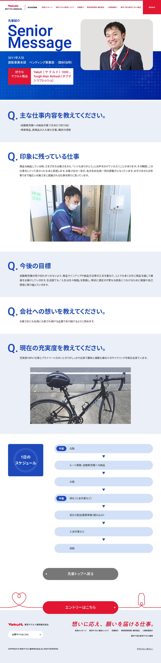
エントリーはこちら (80, 607)
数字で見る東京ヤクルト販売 (131, 7)
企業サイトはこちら (20, 634)
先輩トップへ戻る (81, 585)
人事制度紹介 (112, 7)
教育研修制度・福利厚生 (95, 7)
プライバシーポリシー (145, 649)
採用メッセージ (47, 7)
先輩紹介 (80, 7)
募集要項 (152, 7)
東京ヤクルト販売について (65, 7)
